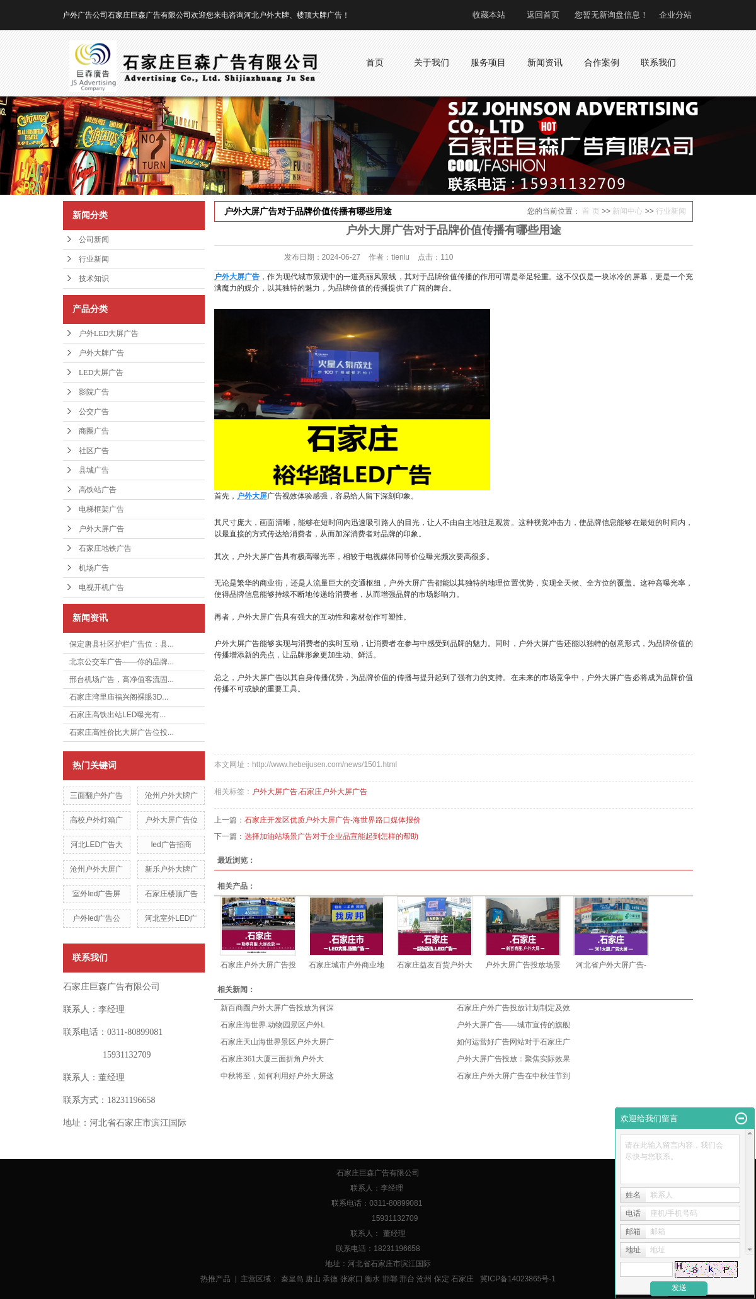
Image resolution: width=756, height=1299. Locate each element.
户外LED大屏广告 (109, 333)
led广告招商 (171, 844)
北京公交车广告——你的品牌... (121, 661)
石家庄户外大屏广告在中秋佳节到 (513, 1075)
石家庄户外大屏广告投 (258, 965)
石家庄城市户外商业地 (346, 965)
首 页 (590, 211)
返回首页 (543, 15)
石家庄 (462, 1278)
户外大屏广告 (101, 528)
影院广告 (94, 392)
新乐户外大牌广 (171, 869)
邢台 (407, 1278)
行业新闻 (94, 259)
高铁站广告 (98, 489)
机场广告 (94, 567)
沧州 (424, 1278)
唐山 (313, 1278)
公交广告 (94, 411)
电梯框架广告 (101, 509)
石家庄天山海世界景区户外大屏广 (277, 1041)
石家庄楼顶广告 (171, 893)
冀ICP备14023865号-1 (518, 1278)
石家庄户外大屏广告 (333, 791)
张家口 (351, 1278)
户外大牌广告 (101, 353)
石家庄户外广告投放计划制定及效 (513, 1007)
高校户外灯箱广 (96, 820)
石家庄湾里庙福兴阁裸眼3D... (118, 697)
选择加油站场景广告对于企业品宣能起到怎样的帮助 (331, 836)
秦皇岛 (292, 1278)
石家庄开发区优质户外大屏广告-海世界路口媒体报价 (332, 820)
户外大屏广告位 (171, 820)
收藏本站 (488, 15)
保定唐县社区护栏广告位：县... (121, 644)
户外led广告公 (96, 918)
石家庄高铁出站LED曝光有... (117, 714)
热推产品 (215, 1278)
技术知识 (94, 278)
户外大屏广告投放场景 (523, 965)
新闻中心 (627, 211)
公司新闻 (94, 239)
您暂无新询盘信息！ (611, 15)
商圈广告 (94, 431)
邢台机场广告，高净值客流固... (121, 679)
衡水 (372, 1278)
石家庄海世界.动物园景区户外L (272, 1024)
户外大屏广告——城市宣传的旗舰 (513, 1024)
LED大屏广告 (101, 372)
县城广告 (94, 470)
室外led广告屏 (96, 893)
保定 (441, 1278)
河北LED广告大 (97, 844)
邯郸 (390, 1278)
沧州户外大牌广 (171, 795)
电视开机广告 (101, 587)
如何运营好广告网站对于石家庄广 (513, 1041)
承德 (330, 1278)
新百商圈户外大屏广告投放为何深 (277, 1007)
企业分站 (675, 15)
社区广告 (94, 450)
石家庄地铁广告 (105, 548)
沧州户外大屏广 (96, 869)
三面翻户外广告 (96, 795)
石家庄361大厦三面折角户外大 (272, 1058)
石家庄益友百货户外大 (434, 965)
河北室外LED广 (171, 918)
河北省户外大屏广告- (611, 965)
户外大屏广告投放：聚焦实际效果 (513, 1058)
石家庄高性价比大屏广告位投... (121, 732)
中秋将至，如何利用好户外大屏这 (277, 1075)
